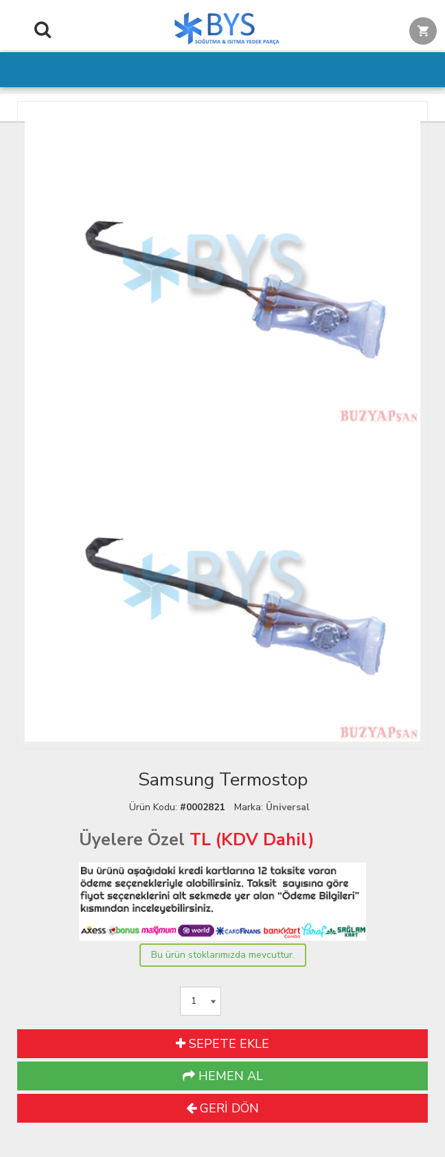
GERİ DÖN (222, 1108)
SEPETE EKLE (222, 1043)
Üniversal (288, 807)
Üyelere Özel (132, 839)
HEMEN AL (223, 1076)
